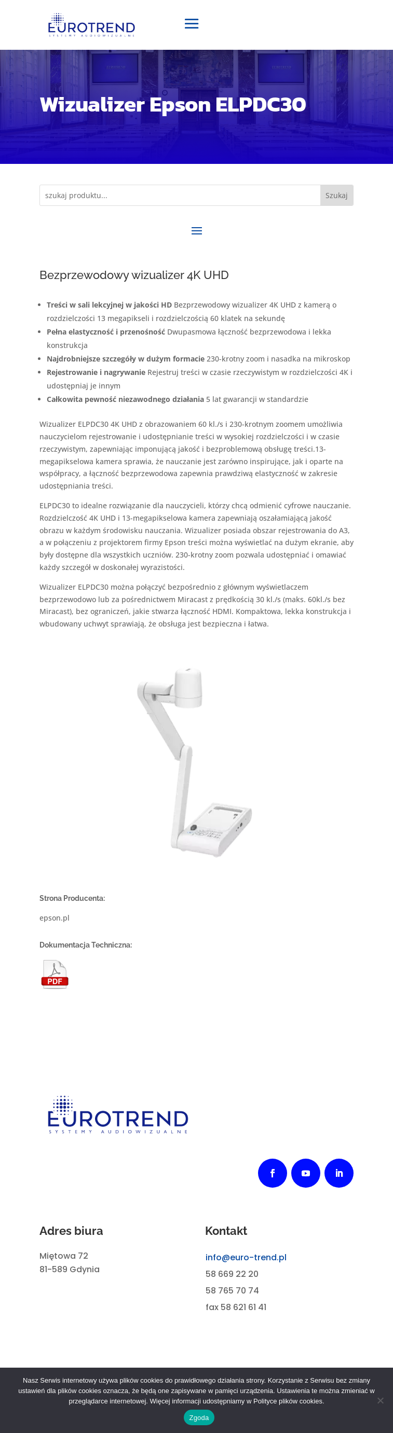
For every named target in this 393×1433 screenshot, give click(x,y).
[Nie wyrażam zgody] (380, 1400)
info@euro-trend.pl (246, 1257)
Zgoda (199, 1418)
